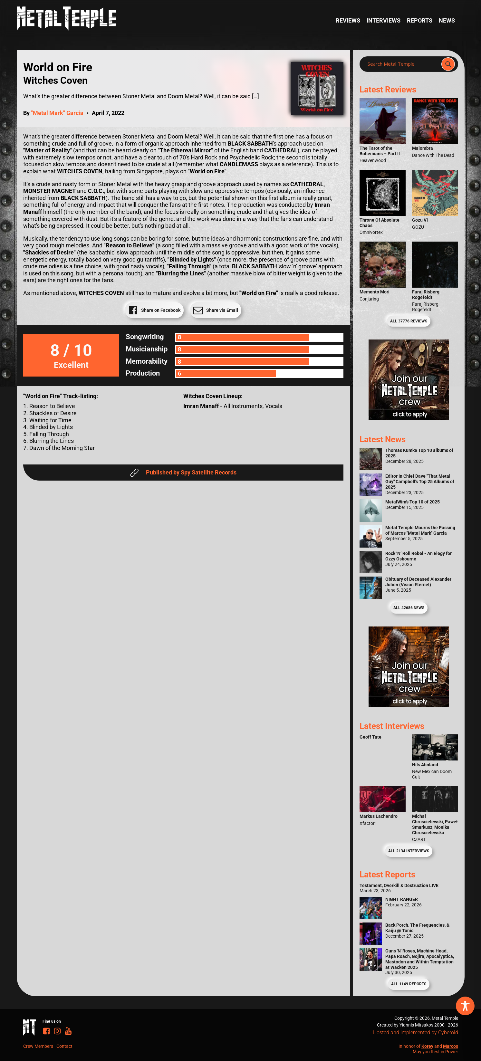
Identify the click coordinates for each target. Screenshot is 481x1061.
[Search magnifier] (448, 64)
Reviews (348, 20)
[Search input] (402, 64)
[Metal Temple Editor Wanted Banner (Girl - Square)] (409, 418)
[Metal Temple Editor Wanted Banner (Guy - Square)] (409, 705)
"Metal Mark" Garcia (57, 113)
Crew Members (38, 1046)
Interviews (383, 20)
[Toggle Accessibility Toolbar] (465, 1006)
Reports (419, 20)
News (447, 20)
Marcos (450, 1046)
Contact (64, 1046)
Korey (427, 1046)
